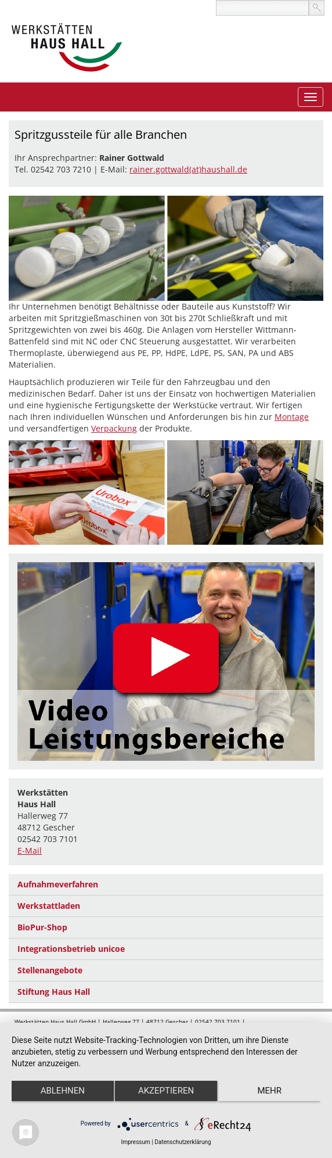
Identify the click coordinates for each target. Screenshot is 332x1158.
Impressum (135, 1142)
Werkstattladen (48, 905)
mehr (269, 1090)
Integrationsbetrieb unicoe (71, 948)
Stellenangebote (49, 970)
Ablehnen (63, 1090)
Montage (292, 416)
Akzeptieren (166, 1090)
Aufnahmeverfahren (57, 884)
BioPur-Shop (42, 927)
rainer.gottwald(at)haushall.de (188, 169)
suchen (316, 8)
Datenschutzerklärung (182, 1142)
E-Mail (29, 850)
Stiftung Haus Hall (53, 991)
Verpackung (114, 428)
